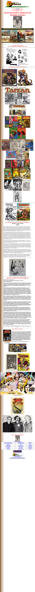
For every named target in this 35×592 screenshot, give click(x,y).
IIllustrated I (8, 447)
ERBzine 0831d (17, 65)
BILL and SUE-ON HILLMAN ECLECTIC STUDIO (17, 457)
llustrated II (20, 447)
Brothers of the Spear (20, 448)
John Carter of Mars (21, 445)
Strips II (30, 444)
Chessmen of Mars (8, 445)
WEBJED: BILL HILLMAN (17, 456)
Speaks (30, 449)
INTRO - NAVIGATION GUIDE (8, 442)
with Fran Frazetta (8, 444)
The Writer (8, 449)
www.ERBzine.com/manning (17, 441)
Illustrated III (30, 447)
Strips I (21, 444)
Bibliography (30, 442)
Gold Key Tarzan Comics (20, 449)
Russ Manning (30, 445)
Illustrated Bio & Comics (21, 442)
